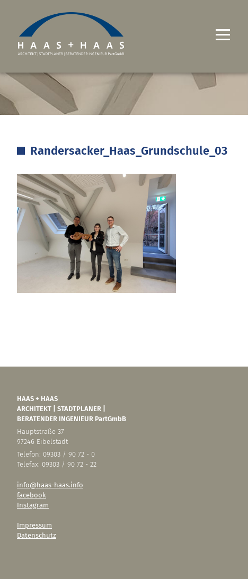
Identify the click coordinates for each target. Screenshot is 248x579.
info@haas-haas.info (50, 485)
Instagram (33, 505)
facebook (31, 495)
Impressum (34, 525)
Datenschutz (36, 535)
